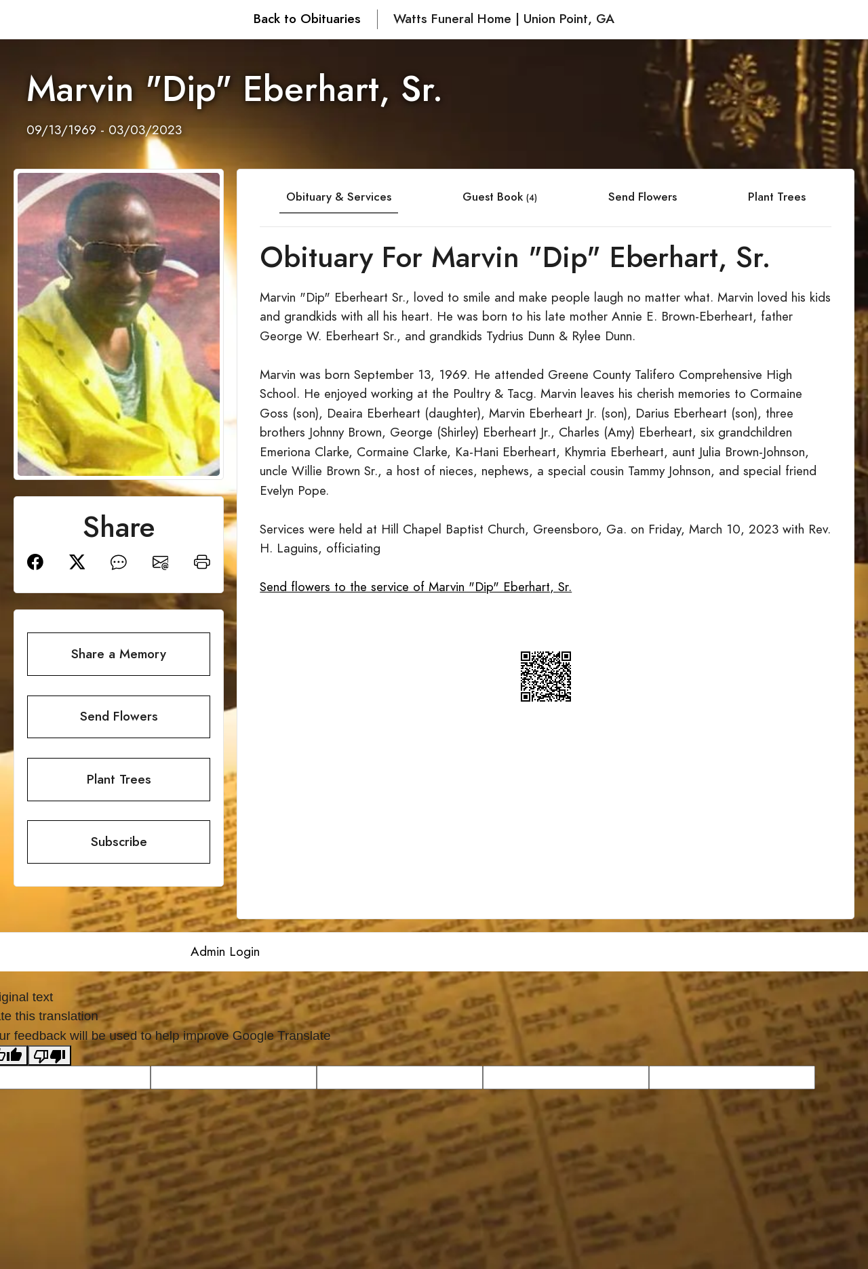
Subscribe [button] (119, 841)
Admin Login (225, 951)
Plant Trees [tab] (777, 196)
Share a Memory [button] (118, 654)
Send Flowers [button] (119, 716)
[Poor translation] (49, 1055)
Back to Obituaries (307, 18)
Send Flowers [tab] (642, 196)
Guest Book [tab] (499, 196)
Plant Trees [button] (119, 779)
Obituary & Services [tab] (338, 196)
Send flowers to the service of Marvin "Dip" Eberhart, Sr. (416, 587)
